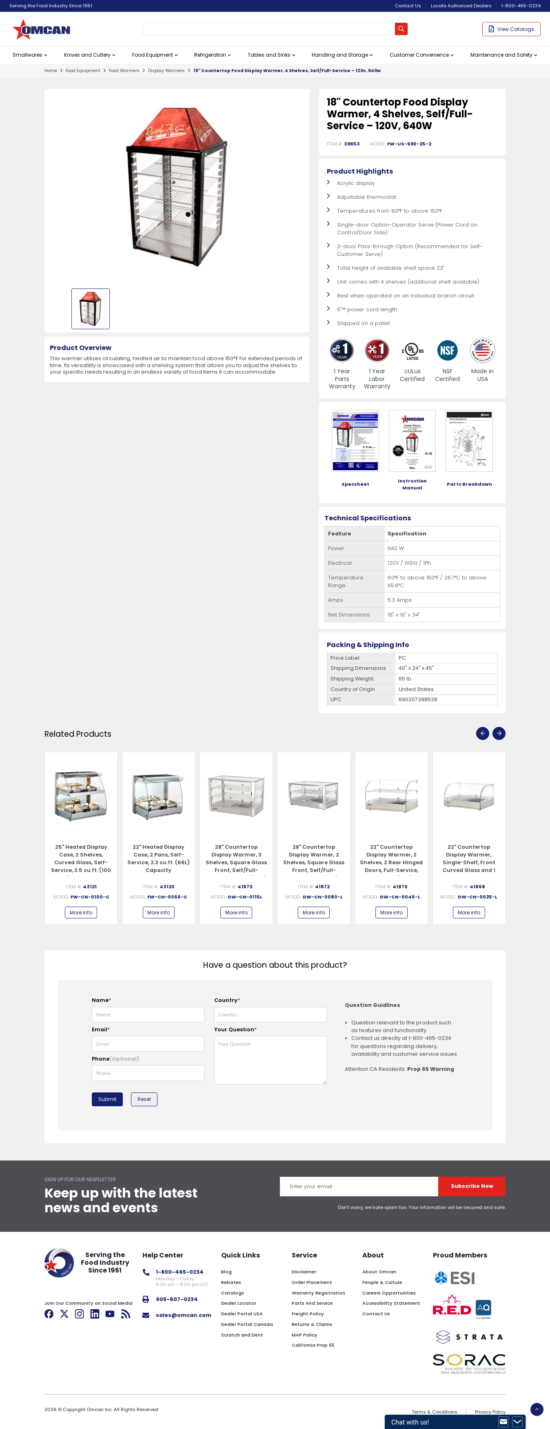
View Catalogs (511, 29)
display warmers (166, 71)
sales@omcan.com (183, 1315)
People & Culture (382, 1282)
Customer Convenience (419, 54)
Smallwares (27, 54)
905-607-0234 (177, 1299)
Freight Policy (308, 1313)
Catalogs (232, 1293)
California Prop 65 (313, 1345)
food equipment (83, 71)
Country (227, 1000)
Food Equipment (152, 54)
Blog (226, 1271)
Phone (115, 1058)
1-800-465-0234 (521, 5)
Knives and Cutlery (87, 54)
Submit (107, 1099)
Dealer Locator (238, 1303)
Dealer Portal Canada (247, 1324)
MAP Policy (304, 1335)
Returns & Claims (312, 1324)
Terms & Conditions (434, 1412)
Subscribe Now (472, 1185)
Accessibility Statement (391, 1303)
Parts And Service (312, 1303)
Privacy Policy (490, 1412)
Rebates (231, 1282)
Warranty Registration (318, 1293)
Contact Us (408, 5)
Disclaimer (304, 1271)
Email (101, 1029)
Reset (144, 1099)
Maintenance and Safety (501, 54)
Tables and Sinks (269, 54)
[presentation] (482, 733)
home (50, 71)
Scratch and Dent (242, 1335)
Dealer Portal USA (242, 1313)
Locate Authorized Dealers (461, 5)
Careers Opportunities (389, 1293)
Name (101, 1000)
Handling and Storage (340, 54)
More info (81, 912)
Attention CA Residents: (399, 1069)
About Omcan (379, 1271)
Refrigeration (210, 54)
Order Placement (312, 1282)
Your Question (235, 1029)
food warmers (124, 71)
